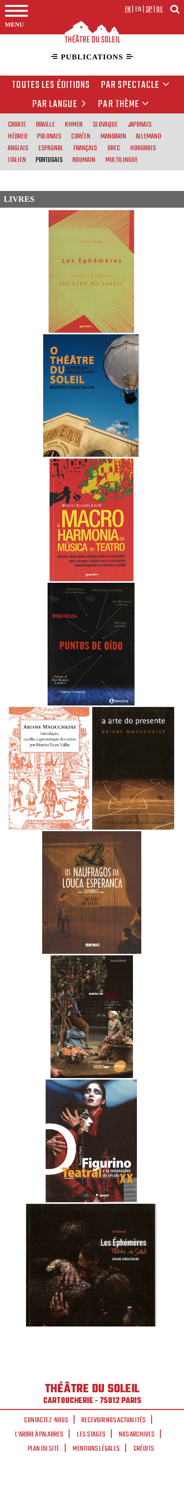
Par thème (123, 104)
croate (17, 124)
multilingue (121, 159)
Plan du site (43, 1449)
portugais (49, 159)
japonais (140, 124)
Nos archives (137, 1434)
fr (128, 9)
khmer (73, 124)
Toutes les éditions (51, 85)
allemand (148, 136)
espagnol (50, 148)
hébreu (17, 136)
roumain (84, 159)
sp (149, 9)
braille (45, 124)
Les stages (91, 1434)
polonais (49, 136)
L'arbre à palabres (39, 1434)
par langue (60, 104)
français (85, 148)
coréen (80, 136)
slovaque (105, 124)
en (138, 9)
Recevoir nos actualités (113, 1420)
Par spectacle (135, 85)
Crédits (143, 1449)
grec (113, 148)
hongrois (143, 148)
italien (17, 159)
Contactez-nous (46, 1420)
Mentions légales (96, 1449)
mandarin (113, 136)
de (159, 9)
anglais (18, 148)
